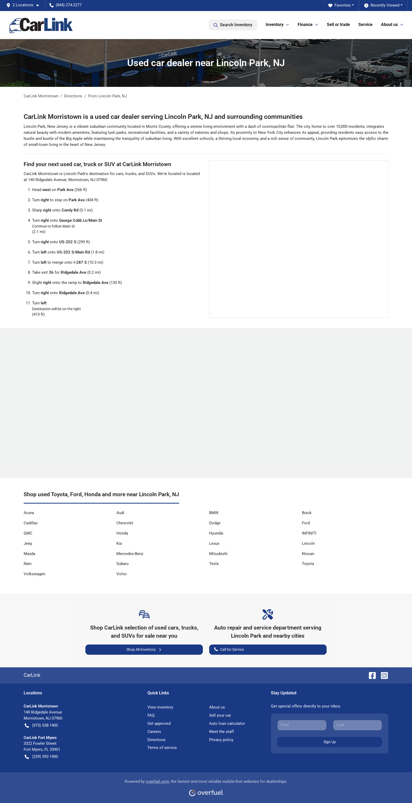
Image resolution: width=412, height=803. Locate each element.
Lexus (214, 543)
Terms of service (162, 747)
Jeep (28, 543)
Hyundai (216, 533)
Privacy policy (221, 739)
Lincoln (308, 543)
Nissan (308, 553)
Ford (306, 523)
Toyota (308, 563)
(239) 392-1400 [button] (41, 757)
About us (217, 707)
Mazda (29, 553)
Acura (29, 512)
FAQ (150, 715)
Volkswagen (34, 574)
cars (119, 173)
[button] (24, 5)
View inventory (160, 707)
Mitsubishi (218, 553)
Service (365, 24)
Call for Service (229, 649)
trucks (130, 173)
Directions (156, 739)
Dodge (214, 523)
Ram (28, 563)
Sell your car (220, 715)
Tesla (214, 563)
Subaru (122, 563)
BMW (213, 512)
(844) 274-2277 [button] (65, 5)
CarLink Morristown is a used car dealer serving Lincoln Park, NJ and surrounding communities (163, 116)
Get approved (159, 723)
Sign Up (329, 742)
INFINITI (309, 533)
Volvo (121, 574)
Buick (307, 512)
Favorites (339, 5)
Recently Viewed (381, 5)
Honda (122, 533)
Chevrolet (124, 523)
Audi (120, 512)
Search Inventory (233, 25)
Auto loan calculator (227, 723)
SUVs (150, 173)
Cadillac (31, 523)
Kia (119, 543)
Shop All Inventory (144, 649)
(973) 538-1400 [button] (41, 725)
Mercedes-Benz (129, 553)
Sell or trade (338, 24)
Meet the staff (221, 731)
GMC (28, 533)
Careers (154, 731)
